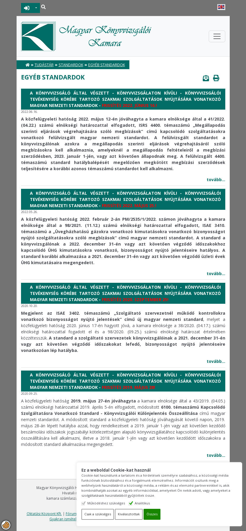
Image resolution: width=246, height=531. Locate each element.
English (221, 7)
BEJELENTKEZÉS (27, 8)
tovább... (216, 179)
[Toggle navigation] (217, 36)
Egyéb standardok (106, 64)
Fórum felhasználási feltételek (90, 513)
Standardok (71, 64)
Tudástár (44, 64)
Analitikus (159, 503)
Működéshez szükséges (123, 503)
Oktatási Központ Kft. (44, 513)
